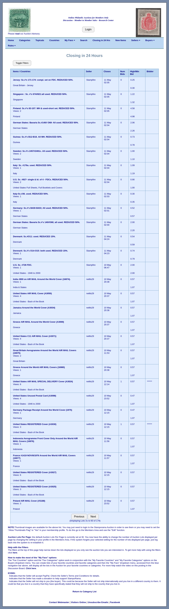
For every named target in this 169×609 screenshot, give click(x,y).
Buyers (149, 40)
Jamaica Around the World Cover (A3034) (34, 307)
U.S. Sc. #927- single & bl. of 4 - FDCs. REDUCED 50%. (40, 179)
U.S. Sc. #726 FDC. (23, 265)
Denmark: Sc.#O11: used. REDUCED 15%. (34, 236)
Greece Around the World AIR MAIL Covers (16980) (39, 367)
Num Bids (122, 72)
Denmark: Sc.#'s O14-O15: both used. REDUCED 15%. (40, 250)
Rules (12, 45)
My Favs (70, 40)
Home (11, 40)
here (15, 552)
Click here (31, 568)
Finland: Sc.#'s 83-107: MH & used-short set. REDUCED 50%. (44, 108)
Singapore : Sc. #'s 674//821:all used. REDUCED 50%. (40, 94)
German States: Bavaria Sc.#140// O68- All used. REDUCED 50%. (46, 122)
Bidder (150, 71)
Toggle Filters (22, 63)
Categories (24, 40)
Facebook (115, 602)
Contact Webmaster (59, 602)
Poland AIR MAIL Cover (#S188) (29, 501)
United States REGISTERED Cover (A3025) (34, 486)
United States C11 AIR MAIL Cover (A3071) (34, 336)
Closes (107, 71)
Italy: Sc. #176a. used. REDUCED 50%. (32, 165)
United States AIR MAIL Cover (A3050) (32, 293)
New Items (120, 40)
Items (16, 71)
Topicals (39, 40)
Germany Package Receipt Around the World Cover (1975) (42, 410)
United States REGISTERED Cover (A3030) (34, 424)
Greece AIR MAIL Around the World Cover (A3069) (38, 322)
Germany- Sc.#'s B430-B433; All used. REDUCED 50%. (40, 208)
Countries (54, 40)
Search (83, 40)
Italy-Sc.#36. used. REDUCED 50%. (30, 194)
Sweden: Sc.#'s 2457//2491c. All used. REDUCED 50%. (40, 151)
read (17, 33)
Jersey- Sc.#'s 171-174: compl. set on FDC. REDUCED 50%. (43, 80)
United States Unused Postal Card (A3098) (34, 395)
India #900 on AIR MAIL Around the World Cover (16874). (41, 279)
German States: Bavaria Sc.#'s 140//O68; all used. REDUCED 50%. (46, 222)
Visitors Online (78, 602)
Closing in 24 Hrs (101, 40)
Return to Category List (84, 591)
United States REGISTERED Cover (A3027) (34, 472)
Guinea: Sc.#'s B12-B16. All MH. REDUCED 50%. (37, 137)
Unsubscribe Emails (98, 602)
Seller (89, 71)
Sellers (135, 40)
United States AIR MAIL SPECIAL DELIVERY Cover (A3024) (43, 381)
